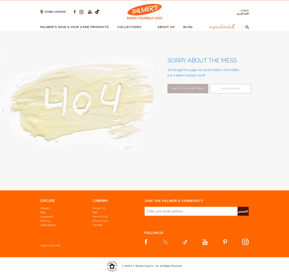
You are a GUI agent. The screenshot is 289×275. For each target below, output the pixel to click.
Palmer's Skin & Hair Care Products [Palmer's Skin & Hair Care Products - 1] (75, 27)
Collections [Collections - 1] (131, 27)
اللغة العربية (243, 13)
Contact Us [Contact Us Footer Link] (98, 208)
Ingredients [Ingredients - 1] (221, 27)
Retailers (45, 208)
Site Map (97, 225)
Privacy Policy (100, 220)
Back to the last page (187, 88)
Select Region (48, 225)
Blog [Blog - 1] (189, 27)
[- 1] (150, 27)
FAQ (94, 212)
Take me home (230, 88)
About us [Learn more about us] (45, 220)
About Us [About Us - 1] (167, 27)
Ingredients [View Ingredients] (46, 216)
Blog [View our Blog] (42, 212)
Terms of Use (100, 216)
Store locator (55, 11)
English (245, 10)
